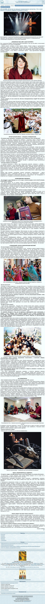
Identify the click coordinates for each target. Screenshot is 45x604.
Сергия (42, 564)
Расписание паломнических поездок (8, 593)
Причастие (3, 537)
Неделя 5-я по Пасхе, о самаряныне (18, 562)
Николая (35, 564)
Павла (19, 564)
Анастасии (6, 565)
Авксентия (39, 564)
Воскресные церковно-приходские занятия (9, 582)
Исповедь (3, 536)
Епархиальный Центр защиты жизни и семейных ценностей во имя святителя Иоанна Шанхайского (20, 546)
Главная (2, 5)
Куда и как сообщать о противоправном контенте (10, 547)
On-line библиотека (5, 589)
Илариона (32, 565)
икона (27, 562)
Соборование (3, 540)
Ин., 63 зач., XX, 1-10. (15, 567)
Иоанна (22, 564)
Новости (12, 5)
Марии (12, 565)
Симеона (8, 563)
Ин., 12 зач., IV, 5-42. (35, 567)
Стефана (35, 563)
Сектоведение (7, 5)
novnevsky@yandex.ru (27, 601)
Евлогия (23, 563)
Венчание (3, 538)
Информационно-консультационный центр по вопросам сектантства (14, 543)
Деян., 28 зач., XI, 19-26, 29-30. (26, 567)
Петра (32, 564)
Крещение (3, 534)
